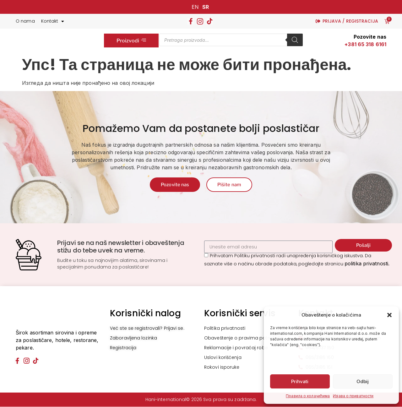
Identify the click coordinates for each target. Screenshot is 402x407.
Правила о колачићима (308, 395)
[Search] (295, 40)
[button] (389, 315)
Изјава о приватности (353, 395)
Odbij (362, 381)
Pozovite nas (370, 37)
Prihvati (299, 381)
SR (205, 7)
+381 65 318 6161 (365, 44)
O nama (25, 21)
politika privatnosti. (367, 264)
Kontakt (52, 21)
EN (195, 7)
